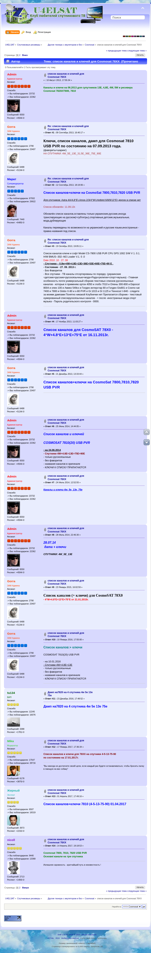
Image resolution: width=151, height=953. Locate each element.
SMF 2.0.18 (63, 935)
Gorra (11, 126)
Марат (11, 179)
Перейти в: (116, 907)
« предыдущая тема (116, 50)
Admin (11, 74)
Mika (10, 741)
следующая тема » (137, 50)
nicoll (11, 840)
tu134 (11, 692)
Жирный (13, 790)
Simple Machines (88, 935)
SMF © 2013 (74, 935)
